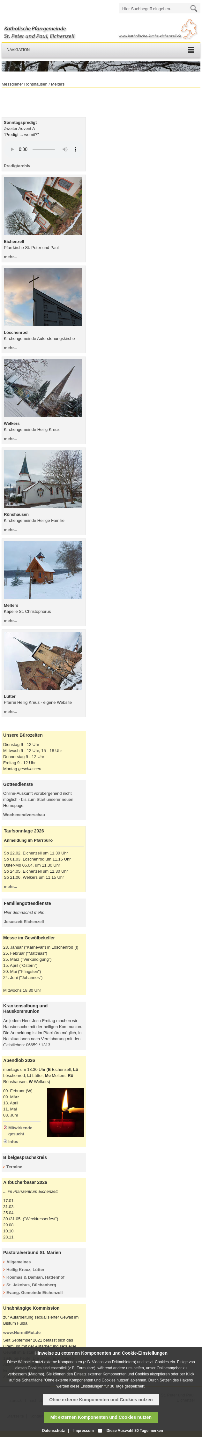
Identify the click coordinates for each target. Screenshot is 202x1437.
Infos (13, 1141)
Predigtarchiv (17, 165)
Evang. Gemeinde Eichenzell (34, 1292)
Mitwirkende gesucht (20, 1130)
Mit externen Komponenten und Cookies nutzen (101, 1417)
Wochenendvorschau (24, 814)
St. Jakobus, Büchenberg (31, 1285)
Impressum (83, 1430)
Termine (14, 1166)
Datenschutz (53, 1430)
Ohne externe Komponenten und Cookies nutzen (101, 1399)
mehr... (10, 256)
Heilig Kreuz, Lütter (25, 1269)
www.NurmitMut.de (22, 1332)
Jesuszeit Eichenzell (24, 921)
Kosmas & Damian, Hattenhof (35, 1277)
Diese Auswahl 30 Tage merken (135, 1430)
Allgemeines (18, 1262)
